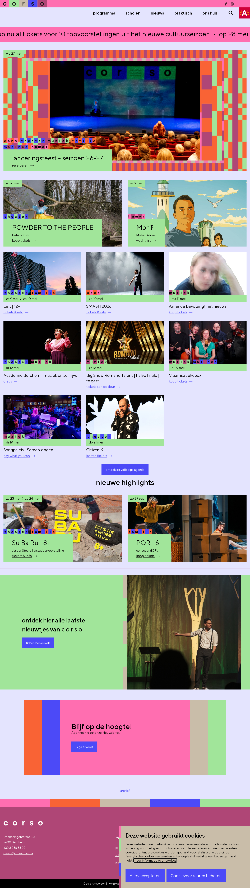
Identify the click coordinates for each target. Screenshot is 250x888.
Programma (104, 13)
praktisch (183, 13)
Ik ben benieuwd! (38, 643)
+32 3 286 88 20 (14, 847)
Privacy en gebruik (119, 883)
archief (125, 790)
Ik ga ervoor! (84, 747)
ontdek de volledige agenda (125, 469)
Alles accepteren (145, 875)
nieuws (157, 13)
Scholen (133, 13)
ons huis (209, 13)
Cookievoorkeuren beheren (196, 875)
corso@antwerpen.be (18, 853)
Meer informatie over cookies (155, 860)
